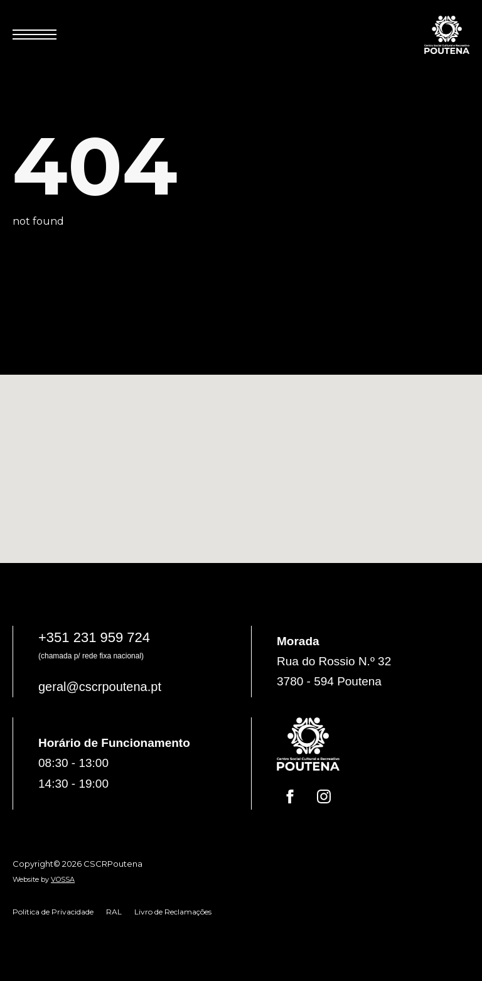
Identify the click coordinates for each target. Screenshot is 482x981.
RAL (114, 911)
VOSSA (63, 879)
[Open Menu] (34, 34)
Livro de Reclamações (173, 911)
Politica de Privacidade (53, 911)
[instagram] (324, 796)
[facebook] (290, 796)
